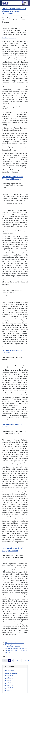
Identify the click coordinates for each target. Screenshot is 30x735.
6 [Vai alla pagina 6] (22, 660)
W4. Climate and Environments (14, 643)
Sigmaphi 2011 (8, 685)
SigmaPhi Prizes (9, 670)
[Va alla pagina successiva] (25, 660)
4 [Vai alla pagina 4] (17, 660)
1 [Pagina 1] (9, 660)
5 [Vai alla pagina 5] (20, 660)
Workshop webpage (9, 38)
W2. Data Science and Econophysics (16, 648)
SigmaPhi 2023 (8, 678)
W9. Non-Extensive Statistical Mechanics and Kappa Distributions (14, 11)
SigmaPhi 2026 (8, 675)
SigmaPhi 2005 (8, 690)
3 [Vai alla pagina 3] (14, 660)
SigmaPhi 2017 (8, 680)
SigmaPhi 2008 (8, 688)
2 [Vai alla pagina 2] (12, 660)
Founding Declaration (10, 673)
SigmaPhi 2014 (8, 683)
